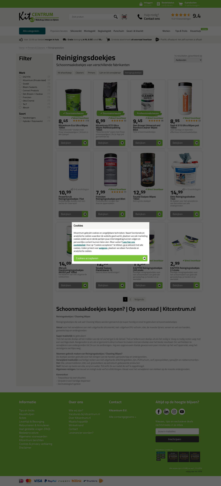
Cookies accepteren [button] (87, 258)
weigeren (103, 248)
